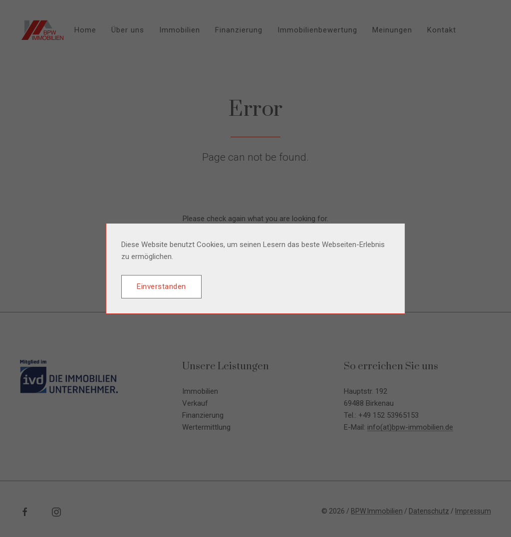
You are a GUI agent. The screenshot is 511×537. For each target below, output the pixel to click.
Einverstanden (161, 286)
